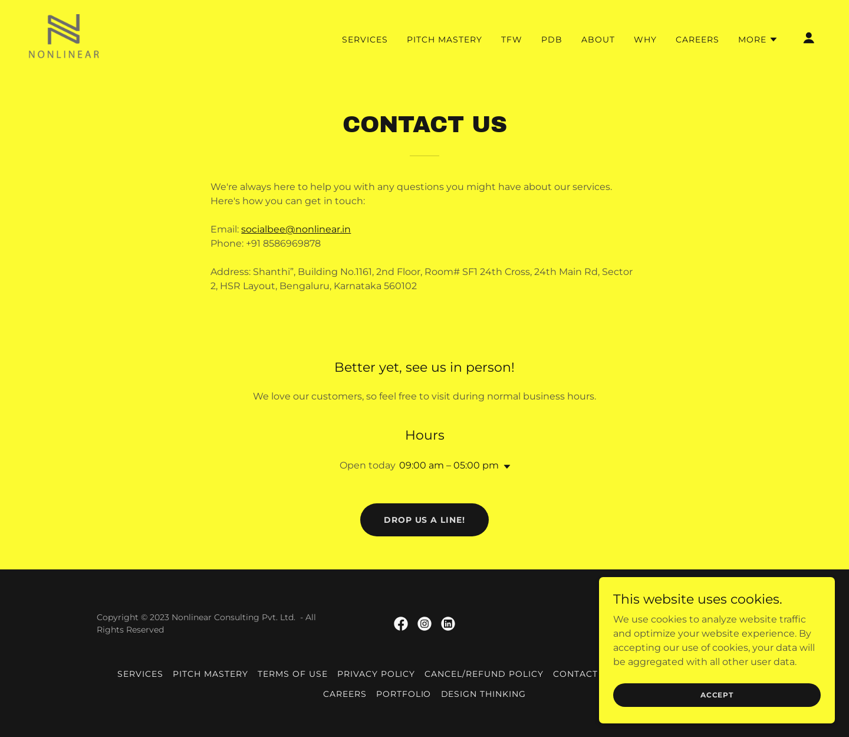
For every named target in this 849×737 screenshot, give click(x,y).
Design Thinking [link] (483, 694)
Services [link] (365, 39)
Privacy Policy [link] (376, 674)
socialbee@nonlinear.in (296, 229)
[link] (63, 36)
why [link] (645, 39)
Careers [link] (697, 39)
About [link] (598, 39)
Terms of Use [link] (293, 674)
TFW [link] (511, 39)
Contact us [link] (583, 674)
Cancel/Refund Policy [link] (484, 674)
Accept (716, 694)
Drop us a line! (425, 520)
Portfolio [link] (404, 694)
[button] (758, 39)
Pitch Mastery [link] (444, 39)
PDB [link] (551, 39)
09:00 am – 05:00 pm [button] (449, 465)
